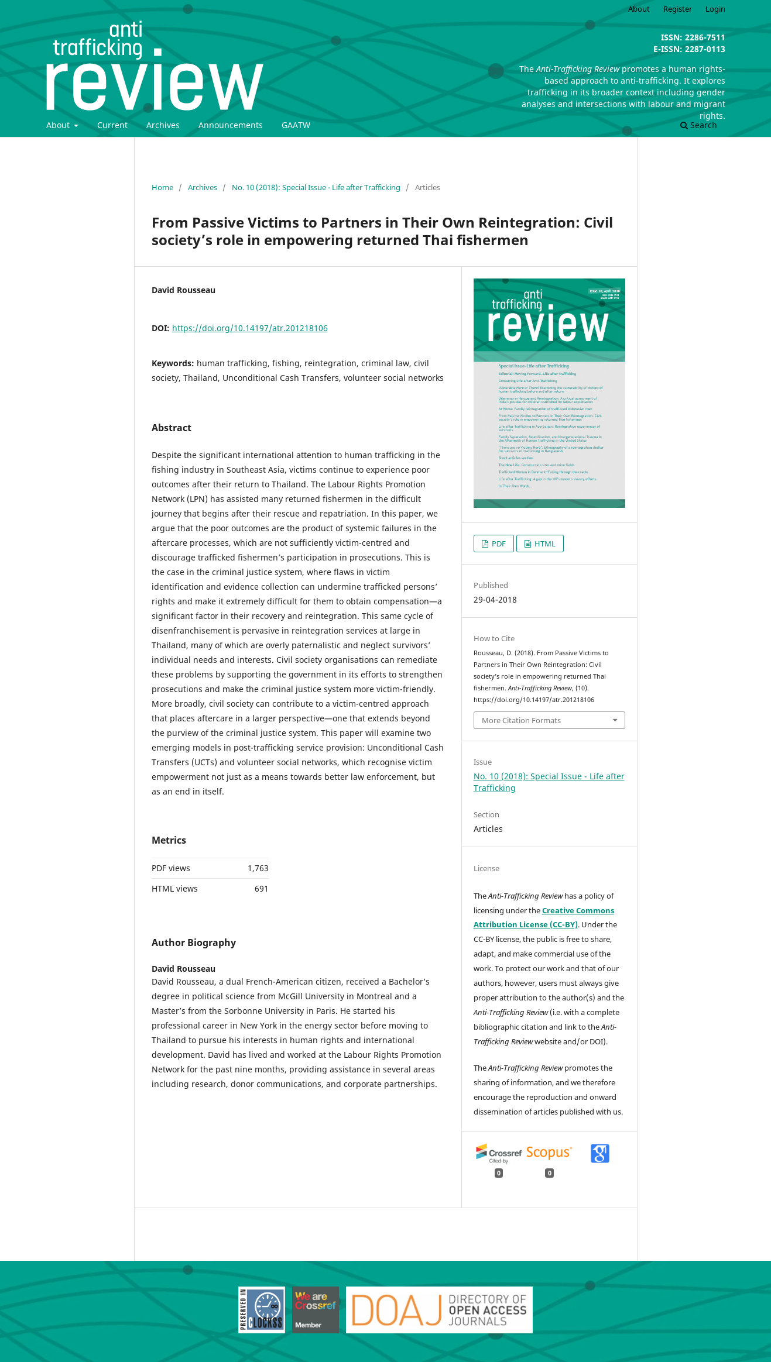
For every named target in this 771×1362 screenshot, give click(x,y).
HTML (544, 543)
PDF (498, 543)
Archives (163, 124)
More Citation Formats (521, 720)
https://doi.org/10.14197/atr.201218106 (250, 327)
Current (112, 124)
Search (698, 124)
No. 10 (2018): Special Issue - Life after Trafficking (316, 187)
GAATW (296, 124)
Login (715, 9)
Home (162, 187)
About (59, 124)
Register (677, 9)
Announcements (230, 124)
